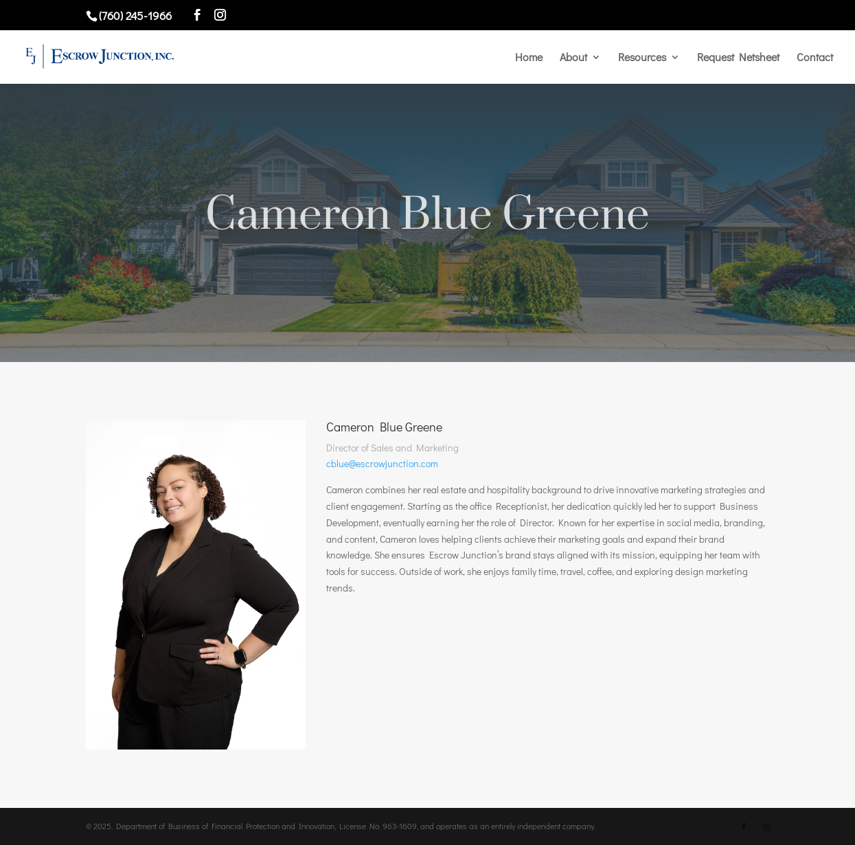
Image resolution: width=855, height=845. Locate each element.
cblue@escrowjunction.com (382, 463)
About (573, 58)
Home (529, 58)
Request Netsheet (738, 58)
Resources (642, 58)
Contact (815, 58)
